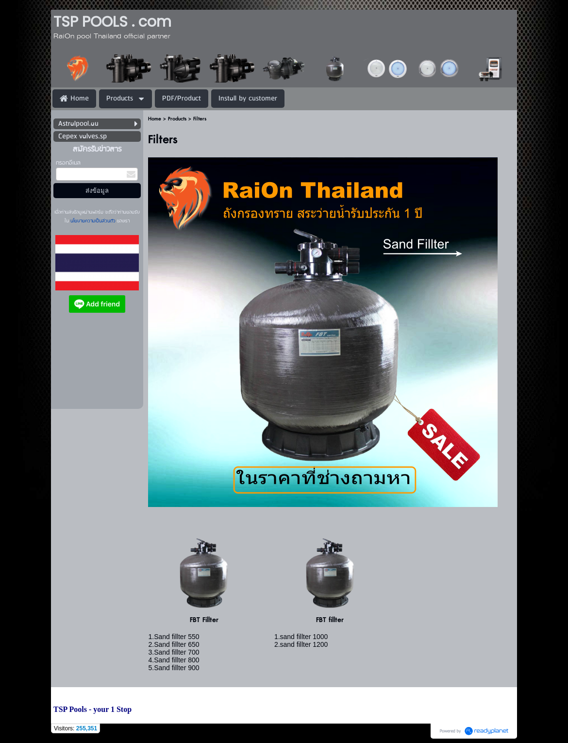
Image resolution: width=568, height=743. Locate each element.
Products (177, 118)
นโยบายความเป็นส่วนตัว (93, 221)
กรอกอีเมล (68, 163)
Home (154, 118)
